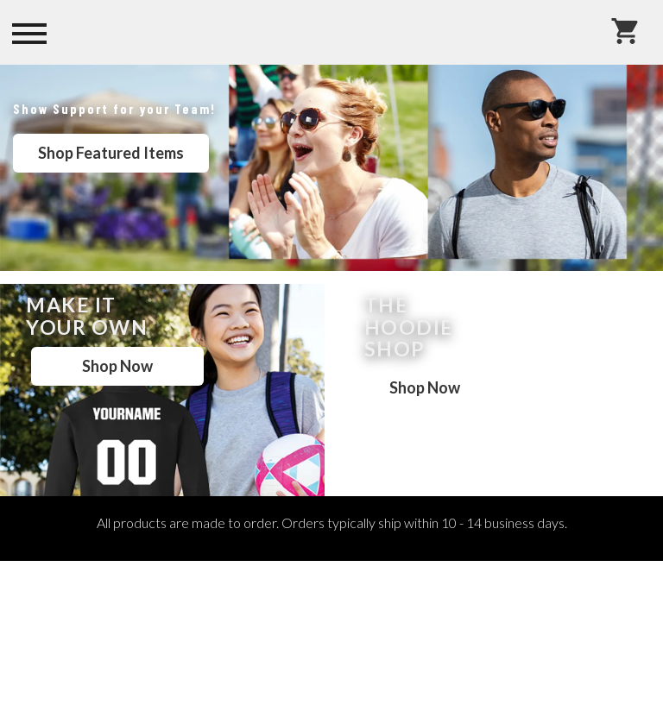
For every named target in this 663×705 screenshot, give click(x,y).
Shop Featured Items (111, 152)
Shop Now (117, 365)
